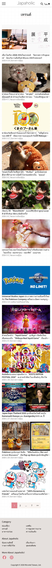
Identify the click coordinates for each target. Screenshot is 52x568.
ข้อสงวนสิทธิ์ (7, 542)
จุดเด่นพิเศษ (31, 545)
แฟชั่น (28, 525)
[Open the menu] (4, 3)
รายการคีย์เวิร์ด (8, 545)
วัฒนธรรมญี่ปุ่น (16, 255)
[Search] (41, 3)
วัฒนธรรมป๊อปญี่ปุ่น (17, 99)
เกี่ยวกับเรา (30, 542)
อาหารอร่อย (7, 531)
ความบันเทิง (31, 531)
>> (38, 505)
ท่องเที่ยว (6, 525)
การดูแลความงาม (33, 528)
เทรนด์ (4, 528)
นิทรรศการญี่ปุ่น (17, 60)
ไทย (47, 4)
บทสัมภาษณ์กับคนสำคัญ (20, 302)
